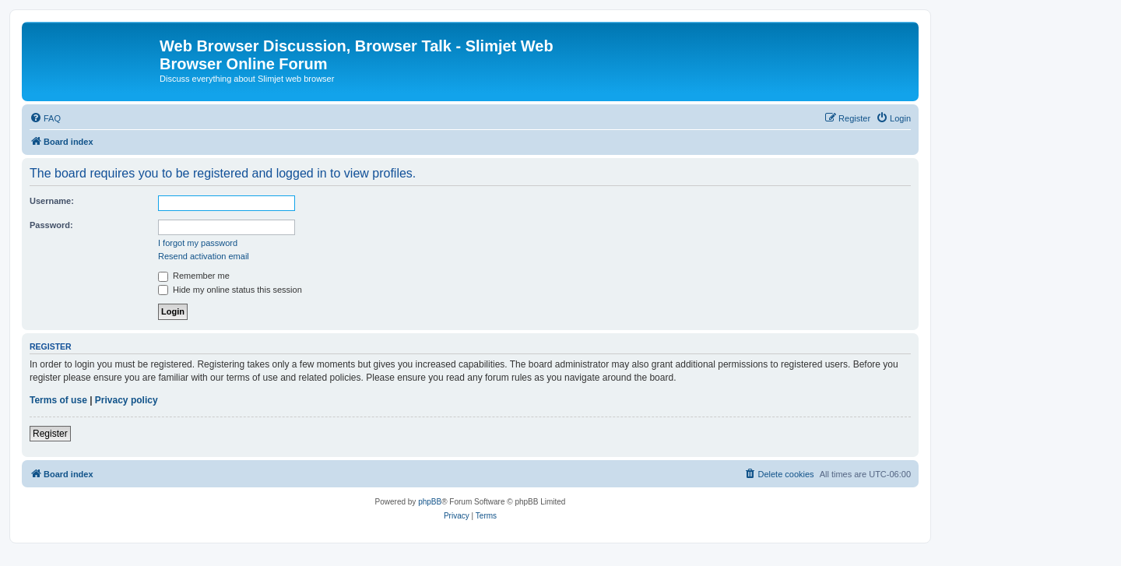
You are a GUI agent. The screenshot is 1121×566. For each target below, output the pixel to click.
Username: (52, 201)
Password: (51, 225)
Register (50, 433)
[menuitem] (45, 118)
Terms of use (58, 400)
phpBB (429, 501)
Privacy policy (126, 400)
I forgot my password (197, 243)
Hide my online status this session (230, 289)
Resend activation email (203, 256)
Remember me (194, 275)
